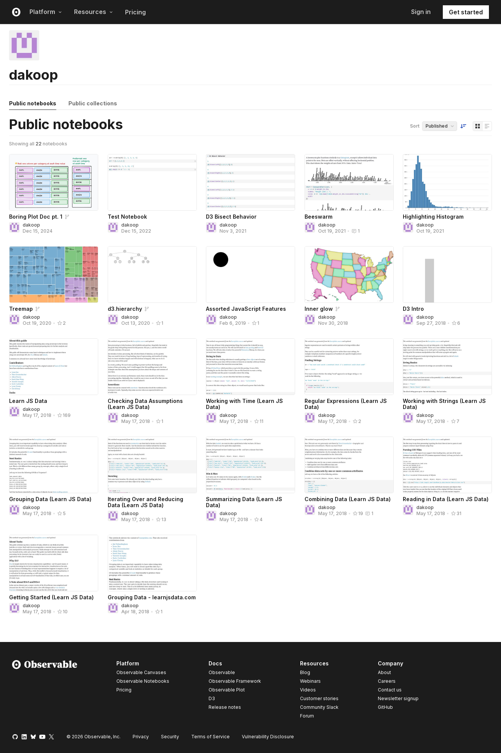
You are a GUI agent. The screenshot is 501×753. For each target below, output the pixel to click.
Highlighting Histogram (433, 216)
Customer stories (319, 698)
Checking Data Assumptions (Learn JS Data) (145, 404)
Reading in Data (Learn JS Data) (446, 499)
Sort (414, 126)
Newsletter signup (398, 698)
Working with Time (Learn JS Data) (244, 404)
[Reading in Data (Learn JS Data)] (447, 465)
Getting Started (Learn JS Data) (51, 597)
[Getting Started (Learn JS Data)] (53, 563)
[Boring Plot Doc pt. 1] (53, 182)
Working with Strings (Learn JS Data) (444, 404)
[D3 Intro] (447, 274)
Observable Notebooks (142, 681)
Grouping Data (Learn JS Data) (50, 499)
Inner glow (319, 309)
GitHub (385, 707)
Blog (305, 672)
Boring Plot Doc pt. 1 (35, 216)
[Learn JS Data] (53, 366)
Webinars (310, 681)
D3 (212, 698)
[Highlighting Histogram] (447, 182)
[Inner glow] (349, 274)
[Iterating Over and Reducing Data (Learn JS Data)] (152, 465)
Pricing (135, 12)
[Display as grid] (477, 126)
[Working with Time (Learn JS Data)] (250, 366)
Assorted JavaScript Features (246, 309)
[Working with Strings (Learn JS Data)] (447, 366)
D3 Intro (413, 309)
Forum (307, 716)
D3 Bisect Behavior (231, 216)
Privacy (141, 736)
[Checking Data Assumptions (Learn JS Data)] (152, 366)
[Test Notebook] (152, 182)
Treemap (21, 309)
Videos (308, 690)
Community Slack (319, 707)
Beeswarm (318, 216)
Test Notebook (127, 216)
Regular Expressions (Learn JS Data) (346, 404)
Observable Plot (227, 690)
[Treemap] (53, 274)
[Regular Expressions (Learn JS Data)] (349, 366)
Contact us (390, 690)
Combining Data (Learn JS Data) (348, 499)
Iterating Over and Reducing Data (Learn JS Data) (145, 502)
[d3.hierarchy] (152, 274)
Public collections (92, 103)
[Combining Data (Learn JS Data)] (349, 465)
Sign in (421, 11)
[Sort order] (463, 126)
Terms (210, 736)
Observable (222, 672)
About (384, 672)
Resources (93, 11)
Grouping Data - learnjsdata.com (152, 597)
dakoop (31, 225)
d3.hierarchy (125, 309)
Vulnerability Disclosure (268, 736)
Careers (387, 681)
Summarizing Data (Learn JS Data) (244, 502)
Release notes (225, 707)
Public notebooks (32, 103)
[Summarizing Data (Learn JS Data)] (250, 465)
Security (170, 736)
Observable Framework (235, 681)
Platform (45, 11)
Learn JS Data (28, 401)
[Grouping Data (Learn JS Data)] (53, 465)
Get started (466, 12)
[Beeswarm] (349, 182)
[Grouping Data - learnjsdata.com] (152, 563)
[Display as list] (487, 126)
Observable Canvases (141, 672)
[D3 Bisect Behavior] (250, 182)
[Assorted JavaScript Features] (250, 274)
